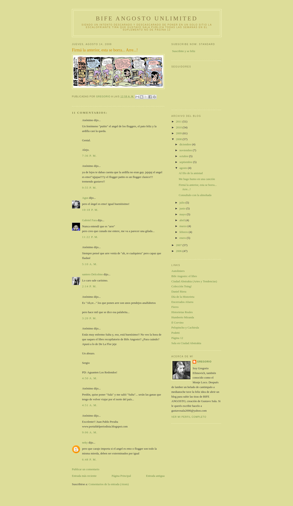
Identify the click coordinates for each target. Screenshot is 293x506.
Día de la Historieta (182, 296)
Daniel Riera (178, 291)
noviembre (186, 150)
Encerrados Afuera (182, 302)
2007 (179, 245)
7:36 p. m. (89, 155)
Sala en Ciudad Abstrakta (186, 343)
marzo (184, 226)
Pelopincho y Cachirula (185, 327)
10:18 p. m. (90, 209)
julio (183, 202)
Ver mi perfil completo (188, 417)
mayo (183, 214)
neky (85, 442)
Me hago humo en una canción (197, 179)
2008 (179, 139)
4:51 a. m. (89, 405)
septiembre (186, 162)
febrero (184, 232)
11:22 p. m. (90, 237)
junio (183, 208)
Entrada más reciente (84, 475)
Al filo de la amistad (191, 173)
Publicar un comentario (85, 469)
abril (183, 220)
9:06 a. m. (89, 432)
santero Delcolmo (92, 274)
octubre (184, 156)
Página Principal (121, 475)
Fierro (175, 307)
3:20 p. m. (89, 318)
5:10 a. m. (89, 264)
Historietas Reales (182, 312)
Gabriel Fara (89, 220)
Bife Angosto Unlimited (147, 18)
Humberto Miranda (182, 317)
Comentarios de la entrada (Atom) (109, 484)
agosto (184, 168)
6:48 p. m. (89, 459)
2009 (179, 133)
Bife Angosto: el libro (184, 276)
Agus (85, 197)
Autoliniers (178, 271)
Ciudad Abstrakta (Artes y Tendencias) (194, 281)
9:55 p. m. (89, 187)
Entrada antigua (155, 475)
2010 (179, 127)
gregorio (204, 361)
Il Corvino (177, 322)
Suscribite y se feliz (183, 51)
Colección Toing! (181, 286)
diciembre (186, 144)
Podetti (175, 332)
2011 (179, 121)
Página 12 (177, 338)
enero (183, 238)
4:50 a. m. (89, 378)
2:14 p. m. (89, 286)
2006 (179, 251)
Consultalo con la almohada (195, 195)
